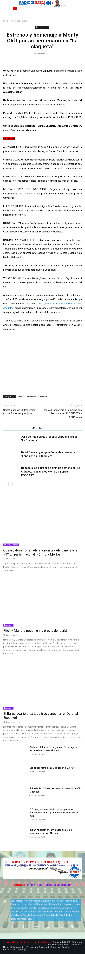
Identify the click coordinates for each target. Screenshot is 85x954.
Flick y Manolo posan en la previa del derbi (35, 631)
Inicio (5, 20)
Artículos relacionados (16, 428)
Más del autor (39, 428)
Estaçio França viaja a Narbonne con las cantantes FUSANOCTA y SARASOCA (62, 413)
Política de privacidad (30, 942)
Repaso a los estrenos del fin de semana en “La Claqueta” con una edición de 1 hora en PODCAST (50, 471)
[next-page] (10, 484)
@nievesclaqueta (19, 20)
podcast (43, 396)
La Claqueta (31, 396)
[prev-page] (5, 484)
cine (20, 396)
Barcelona (8, 625)
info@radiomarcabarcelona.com (50, 885)
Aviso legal (12, 942)
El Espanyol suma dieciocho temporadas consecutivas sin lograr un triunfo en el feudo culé (53, 812)
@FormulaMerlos (11, 545)
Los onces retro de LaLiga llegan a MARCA (51, 768)
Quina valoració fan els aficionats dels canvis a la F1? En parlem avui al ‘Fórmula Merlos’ (40, 552)
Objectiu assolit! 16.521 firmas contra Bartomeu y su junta (19, 412)
